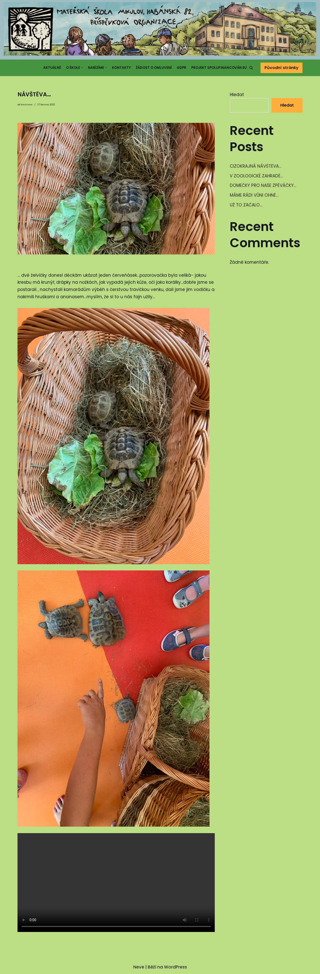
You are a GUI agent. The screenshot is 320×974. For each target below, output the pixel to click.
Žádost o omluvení (154, 67)
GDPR (181, 67)
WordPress (175, 967)
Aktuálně (52, 67)
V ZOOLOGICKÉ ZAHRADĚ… (256, 176)
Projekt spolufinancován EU (219, 67)
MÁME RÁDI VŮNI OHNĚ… (254, 195)
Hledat (237, 95)
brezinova (26, 104)
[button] (251, 68)
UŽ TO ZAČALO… (246, 205)
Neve (138, 967)
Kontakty (121, 67)
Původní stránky (281, 68)
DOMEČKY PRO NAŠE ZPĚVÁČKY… (263, 186)
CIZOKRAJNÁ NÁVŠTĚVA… (255, 166)
